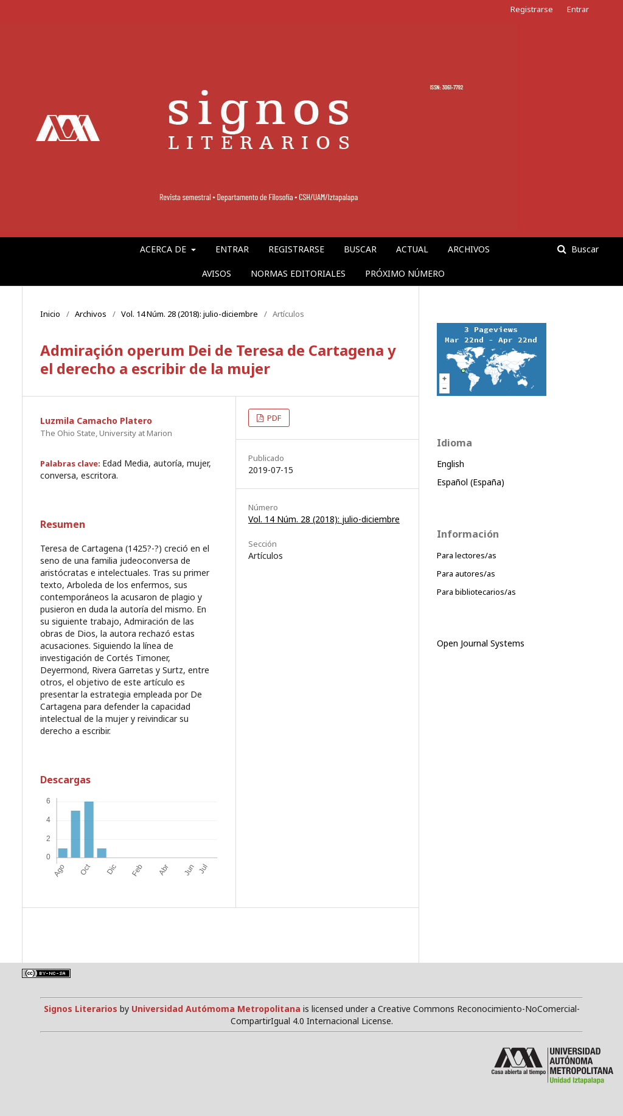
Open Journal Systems (480, 643)
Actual (412, 249)
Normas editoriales (298, 273)
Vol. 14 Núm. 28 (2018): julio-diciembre (189, 313)
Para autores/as (466, 573)
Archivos (469, 249)
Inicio (50, 313)
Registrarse (296, 249)
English (450, 464)
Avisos (216, 273)
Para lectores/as (466, 555)
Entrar (232, 249)
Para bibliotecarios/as (476, 591)
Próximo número (405, 273)
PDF (273, 417)
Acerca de (164, 249)
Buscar (360, 249)
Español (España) (470, 482)
